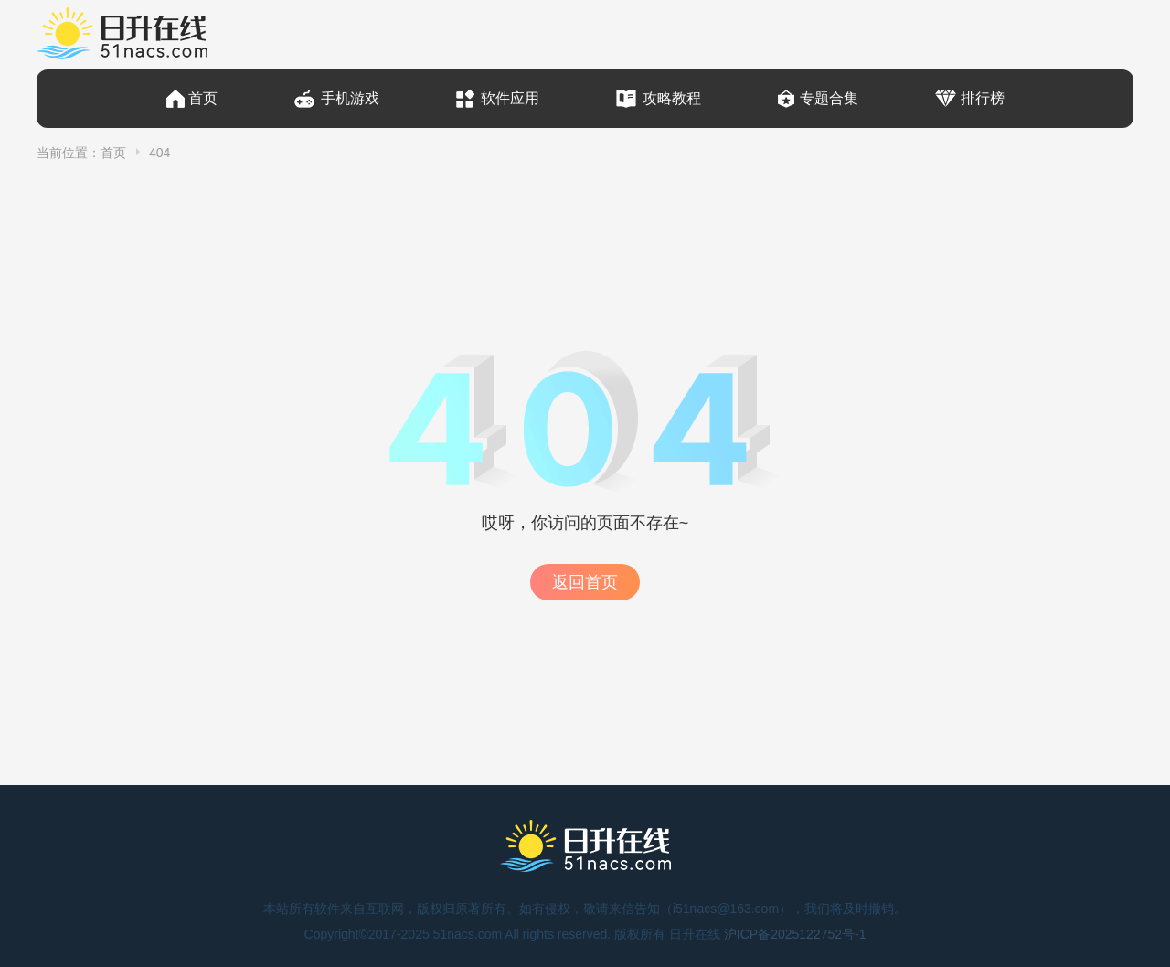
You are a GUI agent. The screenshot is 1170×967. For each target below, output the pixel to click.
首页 (203, 98)
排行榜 (983, 98)
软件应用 (510, 98)
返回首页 (585, 582)
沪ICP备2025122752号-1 (795, 934)
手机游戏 (350, 98)
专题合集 (829, 98)
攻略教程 (672, 98)
